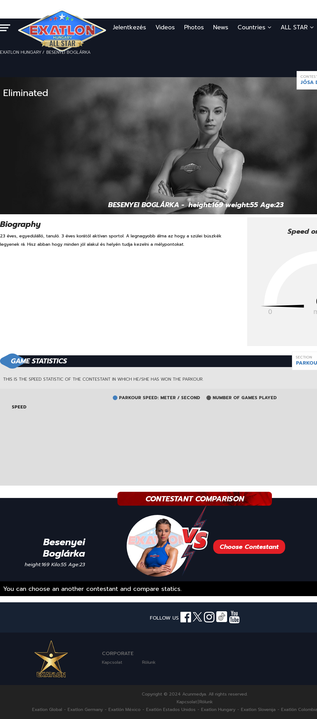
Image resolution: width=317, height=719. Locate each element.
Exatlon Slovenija (258, 710)
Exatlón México (124, 710)
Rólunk (149, 662)
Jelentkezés (129, 27)
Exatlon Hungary (218, 710)
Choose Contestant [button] (249, 546)
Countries (254, 27)
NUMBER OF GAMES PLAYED (245, 398)
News (220, 27)
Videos (165, 27)
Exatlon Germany (85, 710)
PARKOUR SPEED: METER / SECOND (159, 398)
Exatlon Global (47, 710)
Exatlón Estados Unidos (171, 710)
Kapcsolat (112, 662)
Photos (194, 27)
